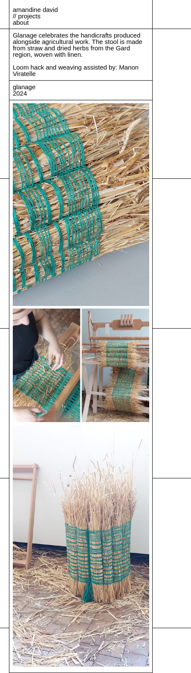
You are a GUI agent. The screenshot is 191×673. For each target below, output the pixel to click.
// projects (27, 16)
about (21, 22)
